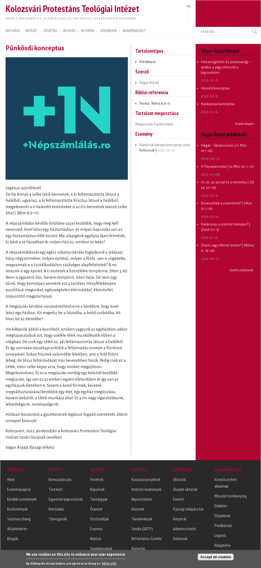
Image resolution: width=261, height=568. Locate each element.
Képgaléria (222, 545)
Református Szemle (147, 538)
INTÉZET (32, 31)
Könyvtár (138, 548)
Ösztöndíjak (99, 518)
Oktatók (179, 479)
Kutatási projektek (146, 479)
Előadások (222, 515)
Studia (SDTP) (142, 528)
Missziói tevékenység (230, 496)
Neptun (95, 538)
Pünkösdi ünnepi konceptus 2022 (164, 145)
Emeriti (178, 499)
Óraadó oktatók (185, 489)
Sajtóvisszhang (19, 518)
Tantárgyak (98, 499)
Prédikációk (223, 525)
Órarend (96, 509)
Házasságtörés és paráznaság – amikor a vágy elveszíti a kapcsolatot (226, 67)
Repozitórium (142, 499)
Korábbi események (21, 499)
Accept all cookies (215, 560)
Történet (56, 489)
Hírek (11, 479)
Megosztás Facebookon (154, 124)
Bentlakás (56, 509)
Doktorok (180, 538)
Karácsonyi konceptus (218, 104)
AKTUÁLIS (13, 31)
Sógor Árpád (149, 83)
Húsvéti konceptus (215, 88)
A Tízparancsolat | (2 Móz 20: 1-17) (227, 166)
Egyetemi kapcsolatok (66, 499)
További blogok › (245, 123)
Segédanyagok (101, 548)
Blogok (12, 538)
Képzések (97, 489)
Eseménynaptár (19, 489)
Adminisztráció (184, 528)
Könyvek (138, 509)
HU (188, 6)
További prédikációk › (242, 270)
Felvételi (96, 479)
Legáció (220, 535)
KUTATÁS (88, 31)
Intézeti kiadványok (146, 489)
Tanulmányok (142, 518)
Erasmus (96, 528)
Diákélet (220, 505)
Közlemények (17, 509)
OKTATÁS (69, 31)
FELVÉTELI (50, 31)
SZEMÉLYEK (108, 31)
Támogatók (58, 518)
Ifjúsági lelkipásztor (188, 509)
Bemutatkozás (60, 479)
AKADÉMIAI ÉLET (134, 31)
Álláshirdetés (17, 528)
